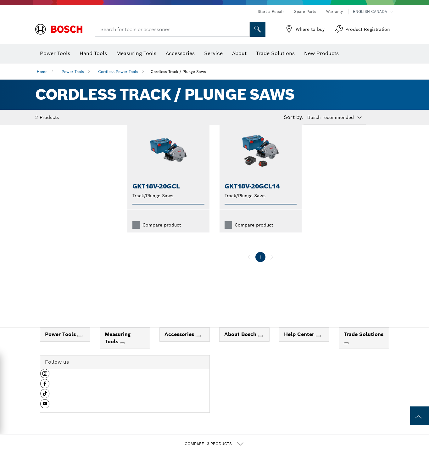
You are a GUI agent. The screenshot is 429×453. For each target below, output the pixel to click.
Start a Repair (271, 11)
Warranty (334, 11)
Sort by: (294, 117)
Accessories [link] (180, 344)
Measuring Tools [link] (118, 348)
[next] (272, 267)
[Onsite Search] (257, 29)
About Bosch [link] (241, 344)
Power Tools (73, 71)
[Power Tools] (79, 346)
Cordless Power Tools (118, 71)
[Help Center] (318, 346)
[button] (44, 386)
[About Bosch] (260, 346)
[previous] (249, 267)
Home (42, 71)
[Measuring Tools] (122, 353)
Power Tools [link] (61, 344)
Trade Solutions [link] (363, 344)
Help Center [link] (300, 344)
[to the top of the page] (419, 415)
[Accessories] (198, 346)
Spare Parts (305, 11)
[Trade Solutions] (346, 353)
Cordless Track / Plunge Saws (178, 71)
